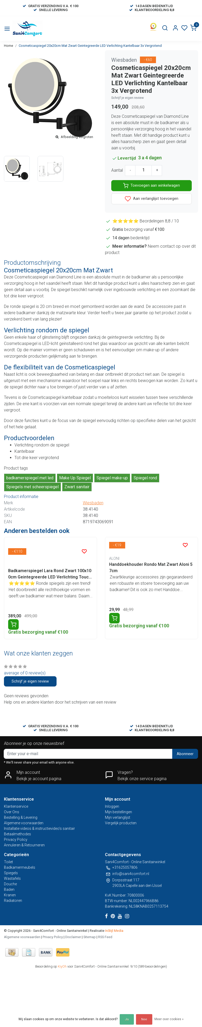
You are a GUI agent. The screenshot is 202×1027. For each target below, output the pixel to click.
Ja (127, 1019)
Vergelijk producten (121, 823)
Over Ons (11, 812)
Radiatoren (13, 900)
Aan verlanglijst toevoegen (151, 199)
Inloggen (112, 806)
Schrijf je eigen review (127, 98)
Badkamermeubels (19, 867)
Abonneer (185, 754)
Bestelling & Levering (20, 817)
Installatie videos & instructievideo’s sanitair (39, 828)
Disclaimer (73, 937)
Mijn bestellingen (118, 812)
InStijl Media (113, 931)
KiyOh (62, 966)
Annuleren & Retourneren (24, 845)
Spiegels (11, 873)
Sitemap (89, 937)
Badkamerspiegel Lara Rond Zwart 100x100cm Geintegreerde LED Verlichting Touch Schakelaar (49, 574)
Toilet (8, 862)
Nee (144, 1019)
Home (8, 46)
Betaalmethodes (17, 834)
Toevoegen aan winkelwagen (151, 185)
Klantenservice (16, 806)
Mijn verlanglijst (117, 817)
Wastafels (12, 878)
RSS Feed (105, 937)
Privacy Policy (15, 839)
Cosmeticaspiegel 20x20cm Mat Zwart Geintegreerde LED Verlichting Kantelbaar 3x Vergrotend (90, 46)
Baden (9, 889)
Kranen (10, 895)
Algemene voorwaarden (23, 823)
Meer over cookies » (169, 1019)
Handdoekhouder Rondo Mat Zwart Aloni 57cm (151, 567)
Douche (10, 884)
